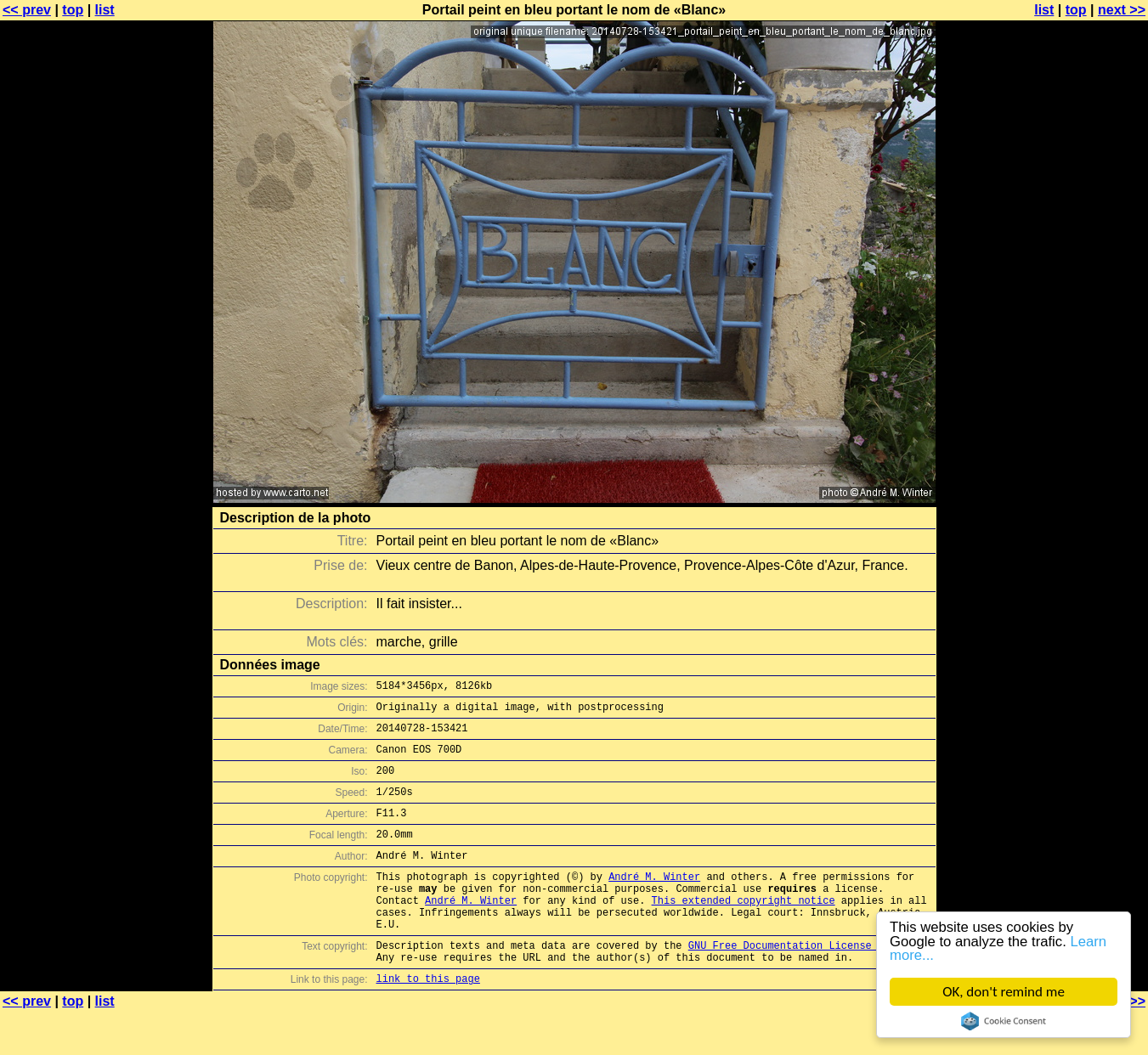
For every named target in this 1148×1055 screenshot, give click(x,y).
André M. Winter (654, 901)
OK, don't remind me (1003, 992)
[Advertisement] (1079, 420)
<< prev (27, 10)
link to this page (428, 1021)
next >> (1121, 10)
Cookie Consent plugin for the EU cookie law (1003, 1021)
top (72, 10)
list (105, 10)
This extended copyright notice (743, 930)
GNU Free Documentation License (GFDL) (801, 983)
